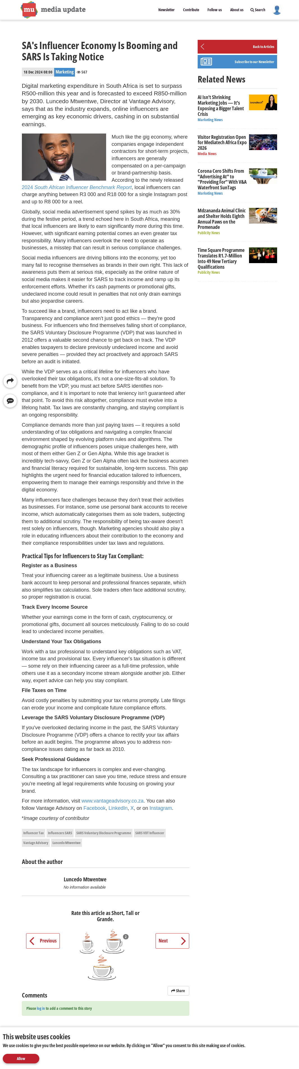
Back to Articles (263, 46)
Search (257, 9)
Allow (21, 1058)
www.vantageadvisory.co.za (113, 801)
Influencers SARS (60, 832)
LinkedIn (117, 808)
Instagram (161, 808)
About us (236, 9)
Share (178, 990)
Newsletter (166, 9)
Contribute (191, 9)
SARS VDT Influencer (149, 832)
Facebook (94, 808)
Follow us (214, 9)
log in (41, 1008)
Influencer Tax (33, 832)
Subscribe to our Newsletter (254, 61)
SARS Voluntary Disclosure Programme (103, 832)
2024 (77, 187)
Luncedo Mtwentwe (67, 842)
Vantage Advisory (35, 842)
